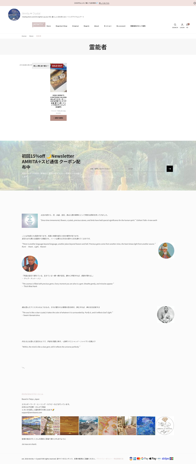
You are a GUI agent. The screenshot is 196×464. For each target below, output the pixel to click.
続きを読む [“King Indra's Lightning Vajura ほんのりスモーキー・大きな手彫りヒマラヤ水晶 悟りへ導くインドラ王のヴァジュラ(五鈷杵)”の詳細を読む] (59, 118)
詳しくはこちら (104, 3)
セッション (108, 26)
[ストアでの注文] (41, 66)
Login (182, 26)
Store (49, 26)
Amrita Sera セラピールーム (32, 394)
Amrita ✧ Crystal (31, 13)
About (96, 26)
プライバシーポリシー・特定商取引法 (109, 458)
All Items (38, 24)
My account (120, 26)
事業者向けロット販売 (138, 26)
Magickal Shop (61, 26)
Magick (86, 26)
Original (75, 26)
